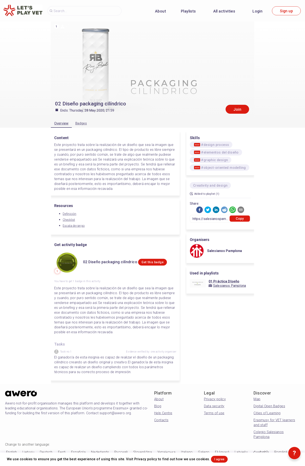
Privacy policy (215, 399)
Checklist (69, 219)
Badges (81, 123)
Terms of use (214, 413)
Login (257, 11)
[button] (199, 209)
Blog (157, 406)
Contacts (161, 420)
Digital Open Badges (269, 406)
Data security (214, 406)
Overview (61, 123)
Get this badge (155, 264)
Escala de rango (74, 225)
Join (237, 109)
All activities (224, 11)
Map (257, 399)
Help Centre (163, 413)
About (160, 11)
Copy (240, 219)
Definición (69, 214)
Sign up (286, 11)
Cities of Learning (267, 413)
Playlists (188, 11)
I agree (225, 458)
